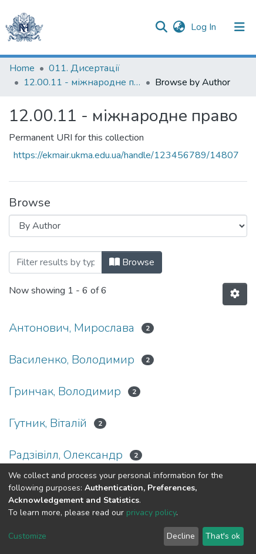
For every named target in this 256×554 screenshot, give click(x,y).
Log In (204, 27)
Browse (131, 262)
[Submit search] (161, 27)
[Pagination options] (235, 294)
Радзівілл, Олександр (66, 455)
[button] (178, 27)
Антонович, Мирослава (71, 328)
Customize (27, 536)
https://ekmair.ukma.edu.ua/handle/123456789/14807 (126, 155)
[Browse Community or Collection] (128, 226)
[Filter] (55, 262)
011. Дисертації (84, 68)
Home (22, 68)
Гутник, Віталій (48, 423)
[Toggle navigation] (239, 27)
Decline (181, 536)
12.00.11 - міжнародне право (82, 82)
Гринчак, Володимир (65, 391)
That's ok (223, 536)
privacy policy (151, 512)
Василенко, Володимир (71, 360)
